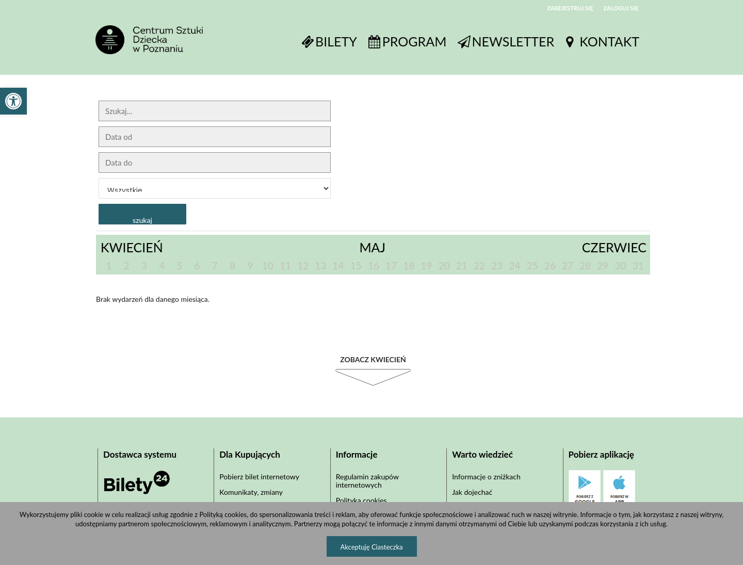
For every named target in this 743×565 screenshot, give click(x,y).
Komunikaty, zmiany (251, 492)
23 (497, 265)
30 (620, 265)
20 (444, 265)
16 (373, 265)
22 (479, 265)
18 (408, 265)
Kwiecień (132, 247)
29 (602, 265)
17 (391, 265)
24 (514, 265)
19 (426, 265)
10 (267, 265)
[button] (13, 101)
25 (532, 265)
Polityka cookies (361, 500)
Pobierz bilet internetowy (259, 476)
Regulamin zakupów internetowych (367, 480)
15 (356, 265)
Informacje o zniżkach (486, 476)
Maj (372, 247)
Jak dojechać (472, 492)
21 (461, 265)
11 (285, 265)
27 (567, 265)
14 (338, 265)
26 (550, 265)
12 (303, 265)
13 (320, 265)
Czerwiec (614, 247)
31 (638, 265)
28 (585, 265)
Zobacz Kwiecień (373, 359)
